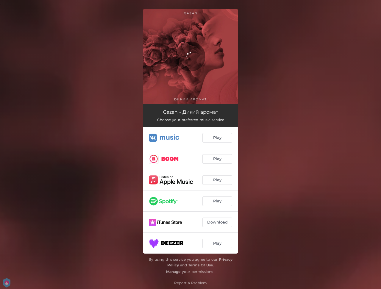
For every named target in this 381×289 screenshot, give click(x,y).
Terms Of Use (200, 265)
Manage (173, 271)
